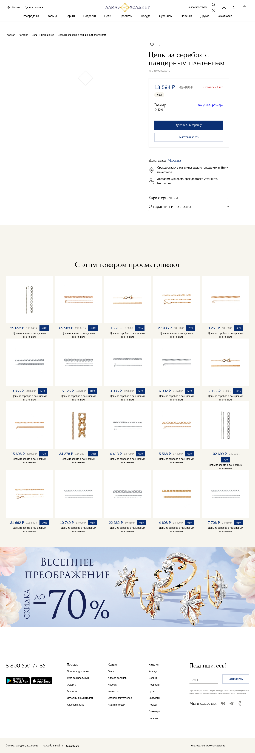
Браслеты (126, 22)
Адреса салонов (34, 10)
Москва (13, 10)
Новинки (186, 22)
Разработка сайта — (54, 745)
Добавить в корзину (189, 125)
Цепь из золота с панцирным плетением (29, 335)
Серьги (70, 22)
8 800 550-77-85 (197, 10)
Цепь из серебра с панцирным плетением (127, 335)
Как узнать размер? (210, 105)
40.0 (160, 109)
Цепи (107, 22)
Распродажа (31, 22)
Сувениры (165, 22)
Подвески (89, 22)
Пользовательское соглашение (207, 745)
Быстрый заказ (189, 137)
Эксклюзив (225, 22)
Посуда (146, 22)
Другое (204, 22)
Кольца (52, 22)
